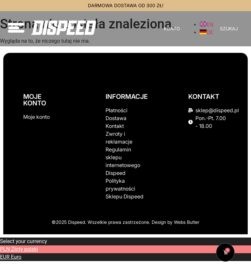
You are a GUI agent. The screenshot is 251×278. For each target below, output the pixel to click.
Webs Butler (186, 222)
